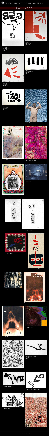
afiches (21, 3)
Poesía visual (9, 3)
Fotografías (28, 3)
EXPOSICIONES (35, 3)
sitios (41, 3)
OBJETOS (16, 3)
